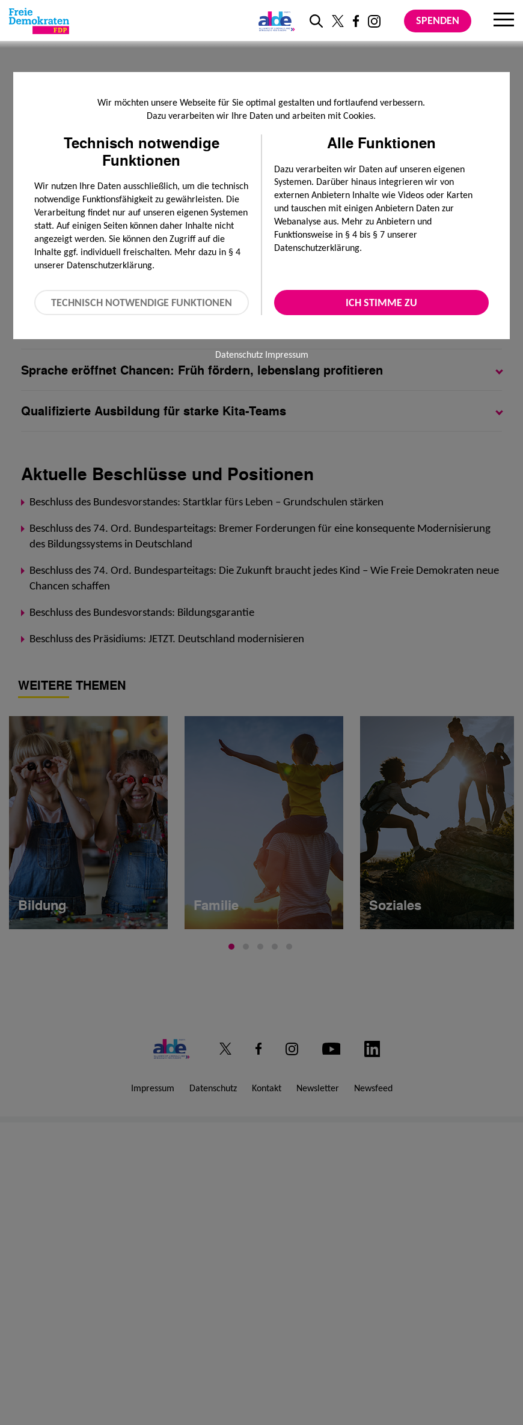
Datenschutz (239, 354)
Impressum (286, 354)
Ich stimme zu (381, 302)
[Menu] (504, 21)
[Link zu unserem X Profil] (338, 21)
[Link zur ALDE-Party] (274, 21)
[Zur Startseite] (39, 21)
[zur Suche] (316, 21)
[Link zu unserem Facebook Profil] (356, 21)
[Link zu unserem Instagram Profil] (374, 21)
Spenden (437, 20)
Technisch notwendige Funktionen (141, 302)
